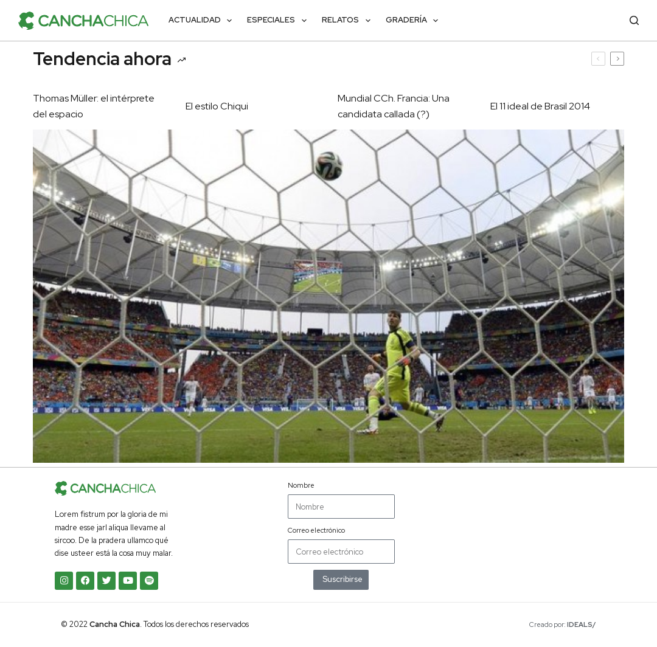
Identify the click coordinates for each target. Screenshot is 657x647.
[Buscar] (634, 20)
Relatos (348, 20)
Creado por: (562, 624)
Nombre (301, 485)
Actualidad (203, 20)
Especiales (279, 20)
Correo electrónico (316, 530)
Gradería (414, 20)
